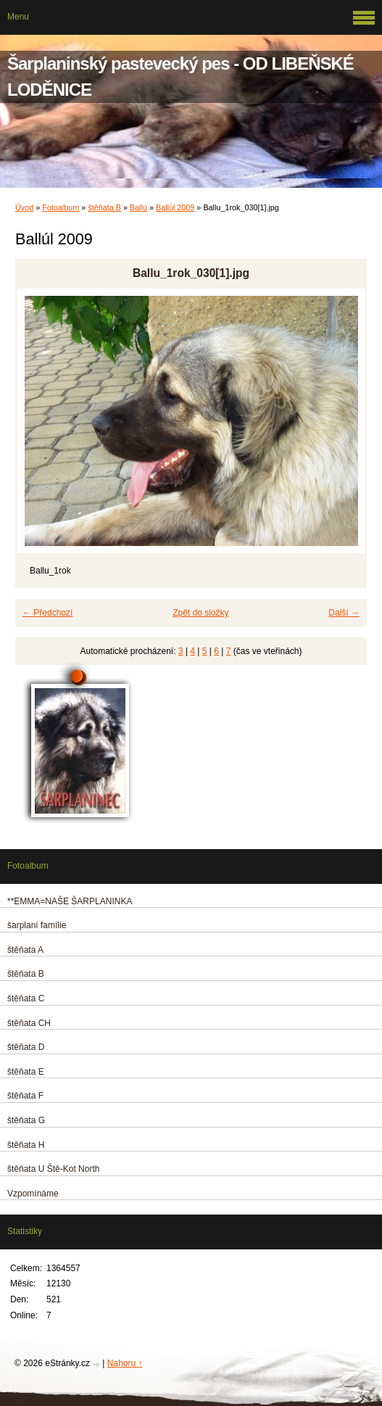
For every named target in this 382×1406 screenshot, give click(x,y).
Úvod (24, 207)
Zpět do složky (200, 613)
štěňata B (104, 207)
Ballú (138, 207)
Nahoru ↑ (125, 1363)
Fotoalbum (60, 207)
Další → (344, 613)
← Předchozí (47, 613)
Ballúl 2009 (175, 207)
